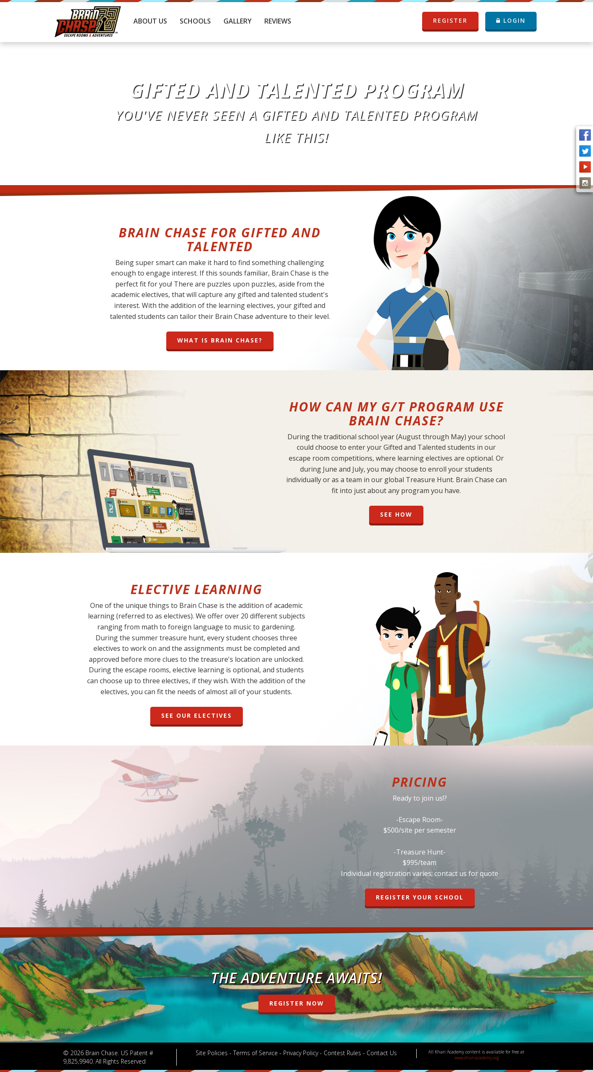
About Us (150, 21)
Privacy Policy (300, 1053)
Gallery (237, 21)
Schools (195, 21)
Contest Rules (342, 1053)
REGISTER (455, 20)
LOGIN (511, 20)
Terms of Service (255, 1053)
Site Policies (212, 1053)
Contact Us (382, 1053)
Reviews (277, 21)
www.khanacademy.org (477, 1058)
